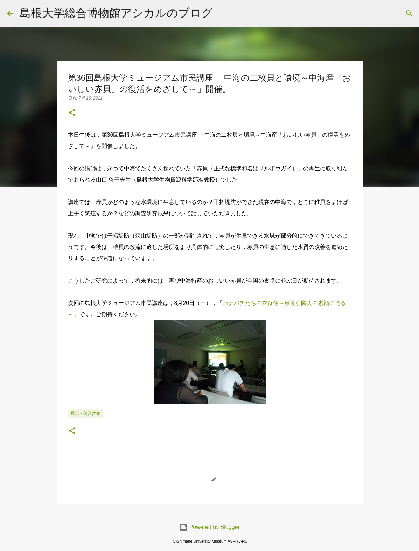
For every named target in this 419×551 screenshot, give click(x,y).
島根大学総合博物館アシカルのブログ (116, 12)
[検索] (222, 13)
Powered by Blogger (209, 527)
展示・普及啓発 (85, 413)
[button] (72, 113)
